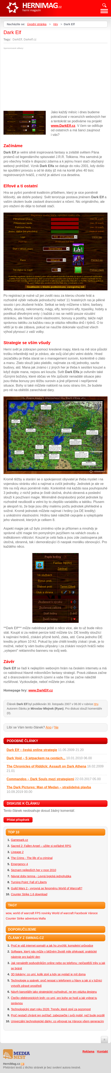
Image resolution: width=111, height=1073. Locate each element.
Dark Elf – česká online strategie (32, 750)
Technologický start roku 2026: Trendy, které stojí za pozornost (51, 1009)
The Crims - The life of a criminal (32, 858)
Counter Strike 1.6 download (29, 894)
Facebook (81, 913)
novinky (46, 913)
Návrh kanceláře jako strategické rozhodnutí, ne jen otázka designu (54, 991)
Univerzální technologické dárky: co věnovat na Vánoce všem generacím (57, 1021)
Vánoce (93, 913)
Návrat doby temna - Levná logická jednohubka (41, 876)
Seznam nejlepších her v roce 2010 (33, 870)
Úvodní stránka (36, 24)
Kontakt (102, 1051)
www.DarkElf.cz (63, 125)
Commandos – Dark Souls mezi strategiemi (40, 779)
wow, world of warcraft (20, 913)
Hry (55, 24)
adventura (31, 918)
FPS (38, 913)
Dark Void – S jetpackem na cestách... (36, 758)
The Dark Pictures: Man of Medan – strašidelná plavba (49, 787)
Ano (48, 727)
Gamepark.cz (19, 840)
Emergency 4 (19, 864)
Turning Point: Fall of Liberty (29, 882)
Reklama (88, 1051)
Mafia (42, 918)
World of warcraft (63, 913)
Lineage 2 (17, 852)
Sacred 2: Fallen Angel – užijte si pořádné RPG (41, 845)
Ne (56, 727)
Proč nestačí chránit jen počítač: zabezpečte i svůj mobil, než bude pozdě (58, 1015)
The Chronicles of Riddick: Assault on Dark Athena (46, 766)
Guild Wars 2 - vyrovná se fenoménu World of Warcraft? (46, 888)
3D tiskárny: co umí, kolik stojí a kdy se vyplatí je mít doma (48, 974)
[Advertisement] (38, 80)
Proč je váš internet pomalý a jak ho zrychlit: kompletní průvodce (52, 945)
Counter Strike (15, 918)
